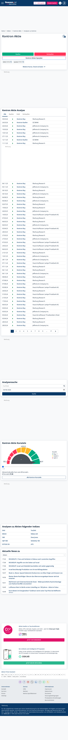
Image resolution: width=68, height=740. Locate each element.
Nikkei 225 (34, 536)
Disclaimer (48, 695)
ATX (32, 546)
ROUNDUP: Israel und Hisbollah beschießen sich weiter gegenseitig (31, 568)
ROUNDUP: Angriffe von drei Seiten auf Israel (24, 564)
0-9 (6, 676)
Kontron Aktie (17, 31)
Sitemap (3, 697)
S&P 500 (5, 543)
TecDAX (33, 532)
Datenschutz (48, 693)
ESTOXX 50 (5, 546)
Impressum (48, 691)
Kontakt (3, 691)
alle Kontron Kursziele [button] (34, 479)
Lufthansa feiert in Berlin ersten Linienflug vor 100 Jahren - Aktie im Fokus (33, 589)
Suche (34, 396)
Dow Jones (34, 539)
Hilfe (24, 691)
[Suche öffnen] (60, 3)
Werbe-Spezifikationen (29, 695)
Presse (3, 695)
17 (51, 333)
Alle (5, 116)
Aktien (9, 31)
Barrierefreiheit (49, 702)
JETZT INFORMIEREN (34, 642)
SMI (3, 539)
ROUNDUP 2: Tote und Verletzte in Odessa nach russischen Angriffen (32, 561)
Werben (25, 693)
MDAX (4, 536)
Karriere (3, 693)
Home (3, 31)
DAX (3, 532)
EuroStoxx (23, 678)
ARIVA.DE (6, 715)
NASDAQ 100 (35, 543)
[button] (40, 3)
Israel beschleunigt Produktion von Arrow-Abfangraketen (28, 571)
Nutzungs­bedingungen (52, 697)
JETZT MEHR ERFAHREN (34, 665)
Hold (18, 116)
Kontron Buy (21, 121)
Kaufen (11, 116)
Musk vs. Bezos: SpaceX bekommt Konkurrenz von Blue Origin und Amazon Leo (36, 575)
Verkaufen (26, 116)
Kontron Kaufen (22, 124)
